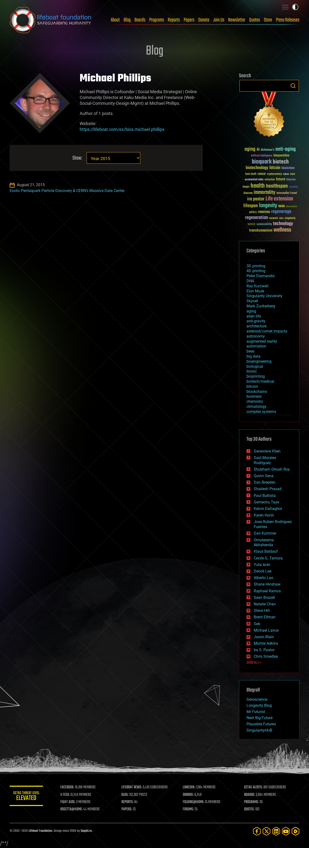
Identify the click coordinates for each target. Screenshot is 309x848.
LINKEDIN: (189, 787)
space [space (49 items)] (251, 224)
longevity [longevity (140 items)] (268, 206)
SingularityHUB (259, 730)
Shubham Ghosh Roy (272, 469)
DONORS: (188, 795)
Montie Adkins (266, 643)
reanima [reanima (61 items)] (264, 212)
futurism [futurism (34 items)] (290, 180)
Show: (77, 158)
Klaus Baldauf (266, 551)
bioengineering (259, 361)
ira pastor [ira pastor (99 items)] (255, 199)
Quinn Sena (264, 475)
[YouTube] (286, 831)
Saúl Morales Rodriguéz (265, 460)
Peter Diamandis (260, 276)
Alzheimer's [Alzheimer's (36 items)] (267, 150)
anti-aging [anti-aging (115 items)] (285, 149)
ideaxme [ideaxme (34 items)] (248, 193)
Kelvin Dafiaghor (268, 508)
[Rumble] (295, 831)
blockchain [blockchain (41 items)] (288, 168)
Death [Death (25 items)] (292, 174)
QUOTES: (249, 809)
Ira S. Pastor (264, 650)
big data (253, 356)
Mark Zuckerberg (260, 306)
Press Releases (287, 20)
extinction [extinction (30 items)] (270, 179)
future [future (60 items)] (280, 179)
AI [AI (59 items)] (258, 150)
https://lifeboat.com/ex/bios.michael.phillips (122, 129)
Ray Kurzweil (257, 286)
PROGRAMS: (251, 802)
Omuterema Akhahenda (264, 542)
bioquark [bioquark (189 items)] (262, 161)
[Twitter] (266, 831)
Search (293, 86)
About (115, 20)
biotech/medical (260, 381)
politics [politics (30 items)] (253, 212)
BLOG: (125, 795)
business (254, 396)
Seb (257, 624)
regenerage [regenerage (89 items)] (281, 211)
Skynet (252, 301)
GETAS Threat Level (27, 796)
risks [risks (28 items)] (281, 218)
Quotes (254, 20)
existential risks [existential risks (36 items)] (254, 180)
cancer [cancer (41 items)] (262, 174)
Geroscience (256, 699)
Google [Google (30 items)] (246, 187)
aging (251, 311)
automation (256, 346)
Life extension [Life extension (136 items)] (279, 199)
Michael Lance (266, 630)
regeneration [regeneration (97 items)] (256, 217)
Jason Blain (264, 637)
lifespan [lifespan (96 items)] (250, 206)
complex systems (261, 411)
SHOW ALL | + (253, 663)
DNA (250, 281)
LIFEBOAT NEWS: (132, 787)
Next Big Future (259, 717)
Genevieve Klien (267, 451)
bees (250, 351)
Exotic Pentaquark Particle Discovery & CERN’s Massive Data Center (67, 190)
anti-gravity (256, 321)
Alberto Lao (263, 577)
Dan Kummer (265, 533)
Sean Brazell (264, 597)
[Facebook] (257, 831)
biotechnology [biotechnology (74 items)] (257, 167)
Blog (127, 20)
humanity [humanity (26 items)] (293, 187)
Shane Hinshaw (267, 584)
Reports (174, 20)
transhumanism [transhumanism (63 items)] (260, 230)
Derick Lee (262, 571)
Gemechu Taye (266, 502)
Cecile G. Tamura (268, 558)
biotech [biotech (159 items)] (281, 162)
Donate (203, 20)
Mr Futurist (255, 711)
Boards (139, 20)
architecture (256, 326)
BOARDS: (249, 795)
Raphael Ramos (267, 591)
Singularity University (264, 296)
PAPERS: (127, 809)
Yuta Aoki (262, 564)
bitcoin (252, 386)
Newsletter (236, 20)
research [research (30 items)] (273, 218)
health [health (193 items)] (258, 186)
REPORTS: (128, 802)
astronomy (255, 336)
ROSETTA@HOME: (72, 809)
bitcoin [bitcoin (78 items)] (274, 167)
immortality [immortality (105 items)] (264, 192)
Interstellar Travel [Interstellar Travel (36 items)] (286, 193)
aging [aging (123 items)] (250, 149)
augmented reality (261, 341)
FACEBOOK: (68, 787)
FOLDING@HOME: (194, 802)
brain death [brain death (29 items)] (250, 174)
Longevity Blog (259, 705)
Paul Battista (265, 495)
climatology (256, 406)
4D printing (255, 271)
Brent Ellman (264, 617)
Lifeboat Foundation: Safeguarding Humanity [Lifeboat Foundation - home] (51, 20)
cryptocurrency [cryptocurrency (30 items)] (274, 174)
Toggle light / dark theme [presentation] (295, 7)
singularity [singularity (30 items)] (290, 218)
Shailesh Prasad (267, 489)
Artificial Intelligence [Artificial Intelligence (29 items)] (261, 155)
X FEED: (65, 795)
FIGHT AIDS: (68, 802)
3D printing (255, 266)
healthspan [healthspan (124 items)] (277, 186)
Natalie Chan (265, 604)
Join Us (218, 20)
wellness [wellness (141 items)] (282, 230)
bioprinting (255, 376)
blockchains (256, 391)
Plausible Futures (261, 724)
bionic (251, 371)
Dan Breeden (264, 482)
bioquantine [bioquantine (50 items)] (281, 155)
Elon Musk (255, 291)
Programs (156, 20)
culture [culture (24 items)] (286, 174)
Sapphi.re (86, 831)
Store (268, 20)
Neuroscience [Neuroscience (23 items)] (291, 206)
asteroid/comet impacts (266, 331)
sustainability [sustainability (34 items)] (264, 224)
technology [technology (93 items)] (283, 224)
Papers (189, 20)
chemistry (254, 401)
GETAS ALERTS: (253, 787)
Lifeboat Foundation (40, 831)
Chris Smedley (266, 656)
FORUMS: (188, 809)
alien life (253, 316)
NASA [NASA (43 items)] (281, 206)
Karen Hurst (264, 515)
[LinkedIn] (276, 831)
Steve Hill (262, 610)
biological (254, 366)
